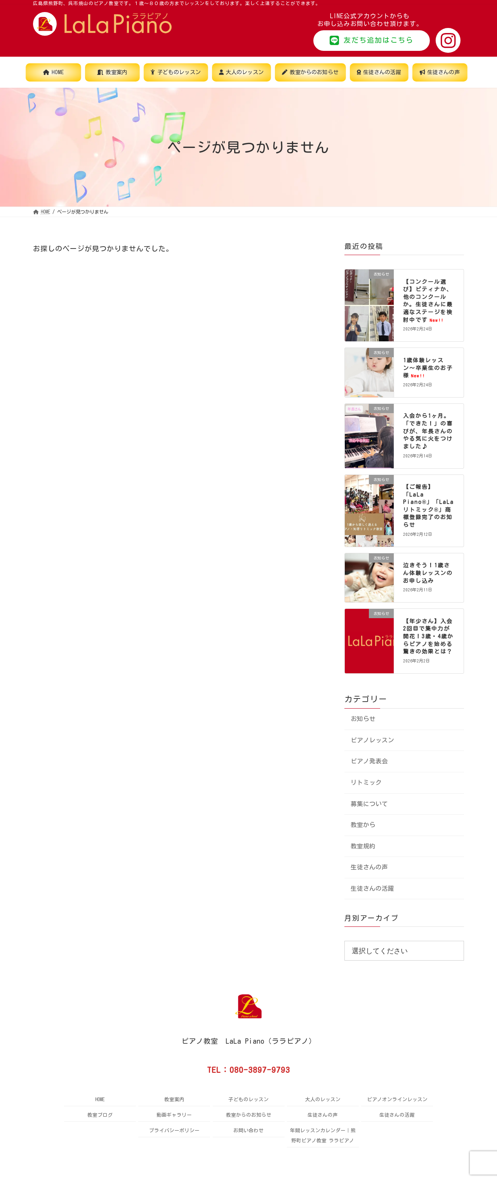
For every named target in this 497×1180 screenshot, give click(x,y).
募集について (369, 804)
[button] (371, 40)
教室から (363, 825)
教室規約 (363, 846)
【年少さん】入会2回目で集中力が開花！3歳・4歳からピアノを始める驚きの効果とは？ (428, 636)
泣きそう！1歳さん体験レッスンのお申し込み (428, 573)
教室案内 (174, 1099)
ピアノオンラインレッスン (397, 1099)
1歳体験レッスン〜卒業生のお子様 (428, 368)
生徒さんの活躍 (372, 888)
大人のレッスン (323, 1099)
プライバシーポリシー (174, 1130)
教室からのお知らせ (248, 1114)
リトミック (366, 782)
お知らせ (363, 719)
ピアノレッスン (372, 740)
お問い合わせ (248, 1130)
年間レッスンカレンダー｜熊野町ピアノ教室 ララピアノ (323, 1135)
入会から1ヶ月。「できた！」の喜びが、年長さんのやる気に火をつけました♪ (428, 431)
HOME (100, 1099)
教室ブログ (100, 1114)
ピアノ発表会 (369, 761)
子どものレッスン (248, 1099)
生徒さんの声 (369, 867)
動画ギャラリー (174, 1114)
